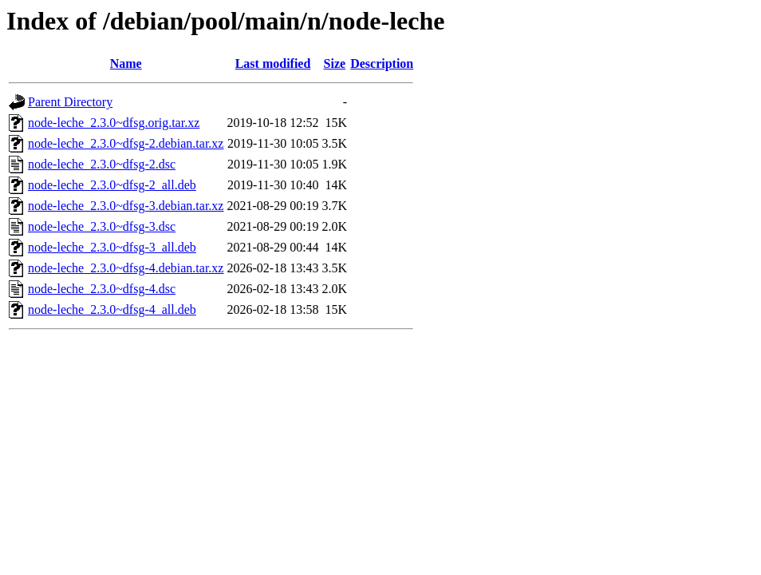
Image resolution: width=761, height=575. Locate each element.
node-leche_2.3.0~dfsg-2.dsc (101, 164)
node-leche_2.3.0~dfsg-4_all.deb (112, 309)
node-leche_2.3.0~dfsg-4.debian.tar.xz (125, 268)
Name (126, 63)
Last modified (273, 63)
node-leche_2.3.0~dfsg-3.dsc (101, 226)
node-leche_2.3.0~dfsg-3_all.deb (112, 247)
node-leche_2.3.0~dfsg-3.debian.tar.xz (125, 205)
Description (381, 63)
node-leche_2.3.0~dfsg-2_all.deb (112, 185)
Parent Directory (70, 102)
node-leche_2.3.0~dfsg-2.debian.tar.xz (125, 143)
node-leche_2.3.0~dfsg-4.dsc (101, 288)
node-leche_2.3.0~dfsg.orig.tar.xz (113, 122)
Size (335, 63)
